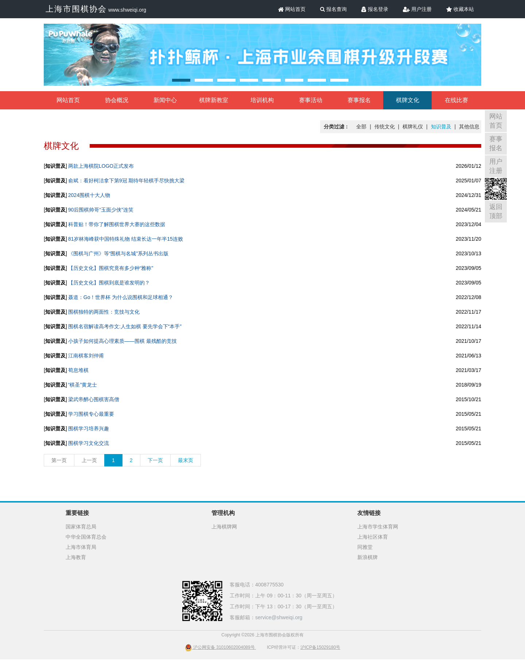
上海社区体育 (372, 537)
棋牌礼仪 (412, 126)
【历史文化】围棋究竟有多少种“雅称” (110, 268)
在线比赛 (456, 100)
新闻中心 (165, 100)
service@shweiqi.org (278, 617)
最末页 (185, 460)
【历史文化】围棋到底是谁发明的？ (109, 283)
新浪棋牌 (367, 557)
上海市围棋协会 (76, 8)
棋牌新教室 (213, 100)
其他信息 (469, 126)
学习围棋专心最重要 (91, 414)
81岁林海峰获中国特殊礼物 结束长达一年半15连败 (125, 239)
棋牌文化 (407, 100)
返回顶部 (495, 211)
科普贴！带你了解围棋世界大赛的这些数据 (116, 224)
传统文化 (384, 126)
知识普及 (441, 126)
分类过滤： (336, 126)
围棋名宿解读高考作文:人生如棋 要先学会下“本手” (125, 326)
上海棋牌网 (224, 527)
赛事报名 (359, 100)
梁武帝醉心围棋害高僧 (93, 399)
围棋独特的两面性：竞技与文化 (104, 312)
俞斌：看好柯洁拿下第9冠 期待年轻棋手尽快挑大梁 (126, 180)
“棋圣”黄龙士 (82, 385)
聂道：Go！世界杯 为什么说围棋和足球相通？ (121, 297)
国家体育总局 (81, 527)
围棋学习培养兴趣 (88, 428)
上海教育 (76, 557)
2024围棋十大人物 (89, 195)
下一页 (155, 460)
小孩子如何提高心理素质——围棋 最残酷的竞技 (122, 341)
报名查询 (333, 9)
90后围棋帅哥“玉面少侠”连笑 (100, 210)
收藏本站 (460, 9)
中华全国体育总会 (86, 537)
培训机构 (262, 100)
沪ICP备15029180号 (320, 647)
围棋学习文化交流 (88, 443)
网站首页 (292, 9)
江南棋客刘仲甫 (86, 355)
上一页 (89, 460)
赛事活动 (310, 100)
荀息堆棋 (78, 370)
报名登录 (374, 9)
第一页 (59, 460)
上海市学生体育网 (377, 527)
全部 (361, 126)
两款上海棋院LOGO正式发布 (101, 166)
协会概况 (116, 100)
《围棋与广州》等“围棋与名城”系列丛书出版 (118, 253)
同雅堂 (365, 547)
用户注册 (417, 9)
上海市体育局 (81, 547)
